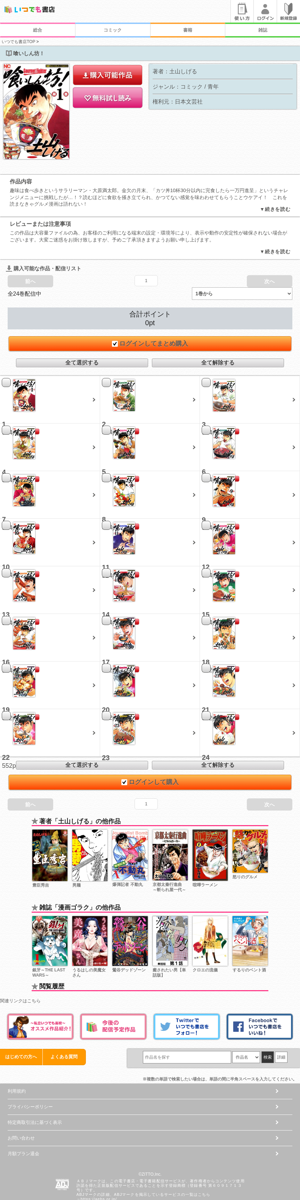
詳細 (281, 1029)
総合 (37, 30)
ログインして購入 (150, 754)
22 (6, 730)
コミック (113, 30)
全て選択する (82, 335)
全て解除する (218, 335)
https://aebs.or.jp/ (99, 1172)
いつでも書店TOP (18, 41)
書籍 (187, 30)
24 (206, 730)
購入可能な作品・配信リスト (43, 241)
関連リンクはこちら (20, 973)
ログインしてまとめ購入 (150, 316)
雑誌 (262, 30)
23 (106, 730)
